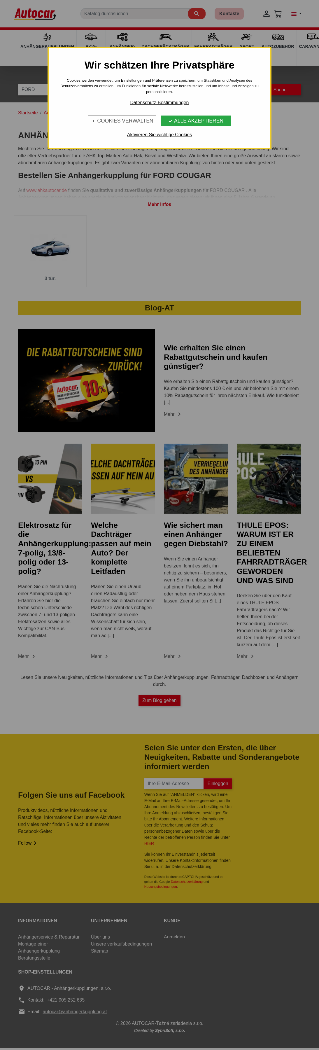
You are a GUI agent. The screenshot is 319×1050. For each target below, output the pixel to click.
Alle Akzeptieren (195, 121)
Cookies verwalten (122, 121)
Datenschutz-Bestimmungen (159, 102)
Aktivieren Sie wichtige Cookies (159, 134)
